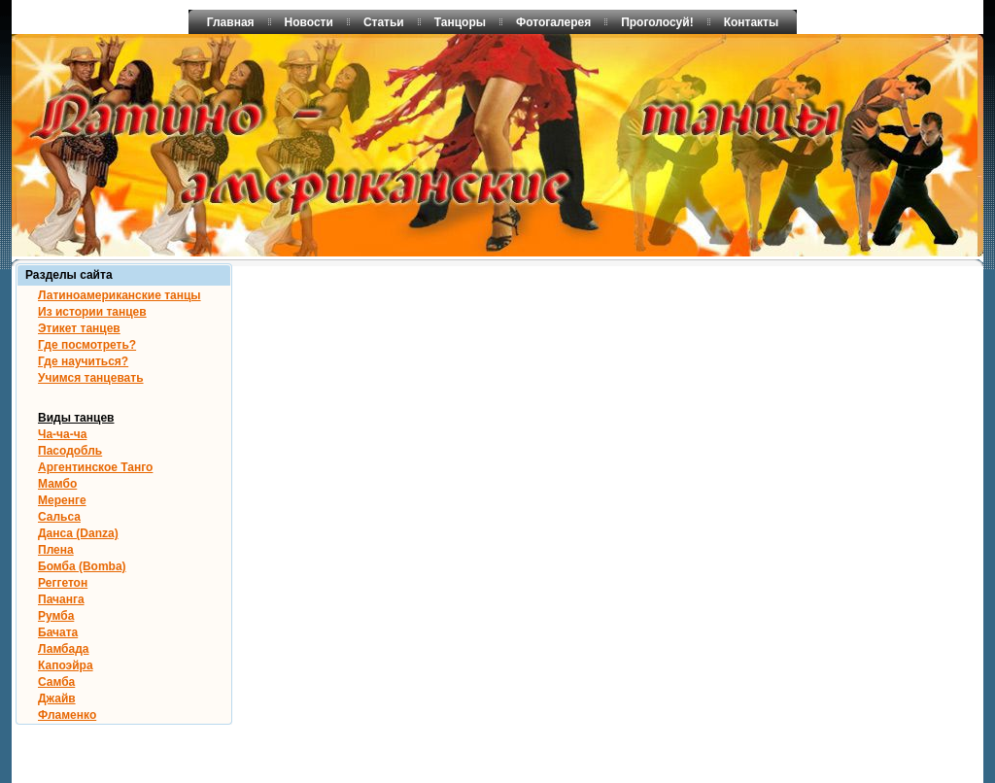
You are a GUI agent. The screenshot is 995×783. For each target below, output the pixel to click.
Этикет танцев (79, 328)
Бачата (58, 632)
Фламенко (67, 715)
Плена (56, 550)
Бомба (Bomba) (82, 566)
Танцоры (460, 22)
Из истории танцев (92, 312)
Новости (309, 22)
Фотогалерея (553, 22)
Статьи (383, 22)
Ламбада (63, 649)
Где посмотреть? (87, 345)
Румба (56, 616)
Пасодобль (70, 451)
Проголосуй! (657, 22)
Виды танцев (76, 418)
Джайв (57, 698)
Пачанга (61, 599)
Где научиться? (83, 361)
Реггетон (62, 583)
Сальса (59, 517)
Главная (231, 22)
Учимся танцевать (91, 378)
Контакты (751, 22)
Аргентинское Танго (95, 467)
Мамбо (57, 484)
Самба (56, 682)
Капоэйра (65, 665)
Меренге (62, 500)
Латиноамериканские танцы (119, 295)
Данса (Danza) (78, 533)
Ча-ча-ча (62, 434)
